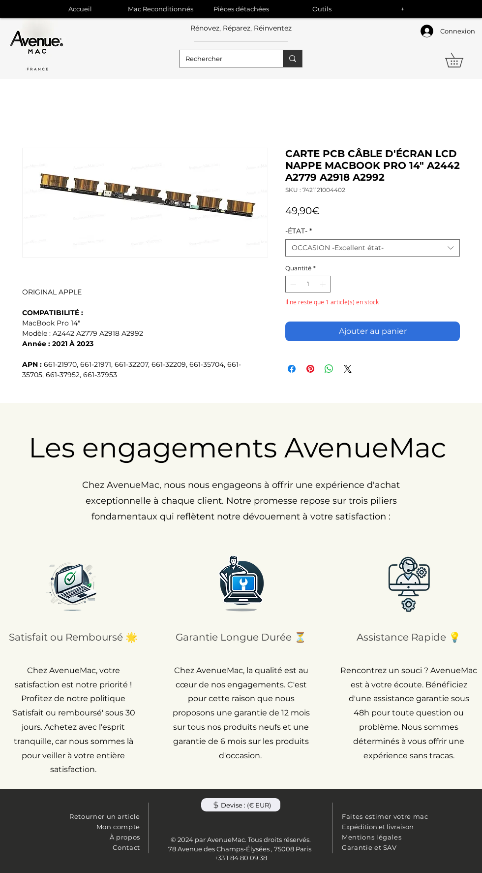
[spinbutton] (308, 284)
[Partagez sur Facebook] (292, 369)
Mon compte (118, 827)
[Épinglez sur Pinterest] (310, 369)
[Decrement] (292, 284)
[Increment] (323, 284)
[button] (461, 60)
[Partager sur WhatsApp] (329, 369)
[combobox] (372, 248)
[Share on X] (348, 369)
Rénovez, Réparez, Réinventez (241, 28)
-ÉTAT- (298, 231)
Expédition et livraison (378, 827)
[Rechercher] (223, 58)
